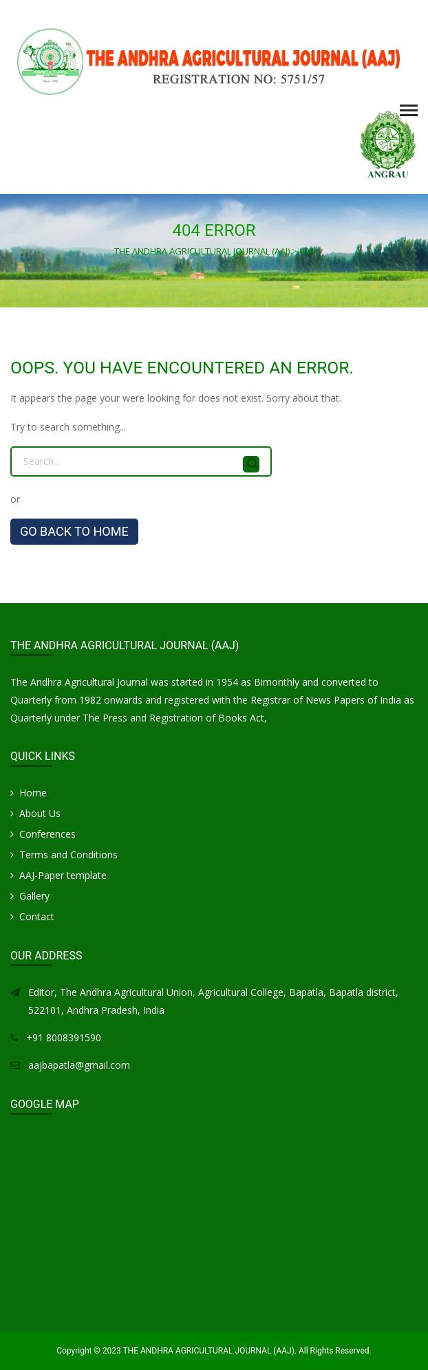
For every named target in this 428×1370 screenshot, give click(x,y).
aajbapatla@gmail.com (79, 1065)
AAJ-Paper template (63, 875)
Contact (36, 916)
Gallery (34, 895)
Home (33, 792)
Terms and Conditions (68, 854)
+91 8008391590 (63, 1037)
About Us (40, 813)
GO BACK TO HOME (74, 531)
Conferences (47, 833)
